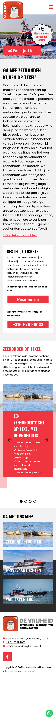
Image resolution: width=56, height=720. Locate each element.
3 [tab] (30, 501)
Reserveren (28, 299)
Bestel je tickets (22, 50)
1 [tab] (21, 501)
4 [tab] (34, 501)
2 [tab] (25, 501)
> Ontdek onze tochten (20, 235)
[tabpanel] (28, 430)
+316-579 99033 (28, 324)
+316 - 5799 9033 (15, 642)
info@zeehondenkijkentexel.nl (23, 646)
